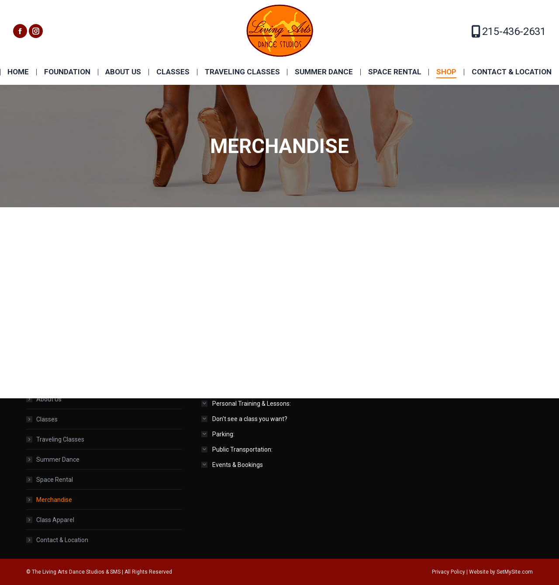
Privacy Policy (448, 572)
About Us (49, 399)
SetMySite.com (515, 572)
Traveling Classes (60, 439)
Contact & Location (62, 539)
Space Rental (54, 479)
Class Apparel (55, 519)
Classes (47, 419)
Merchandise (54, 499)
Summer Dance (57, 459)
